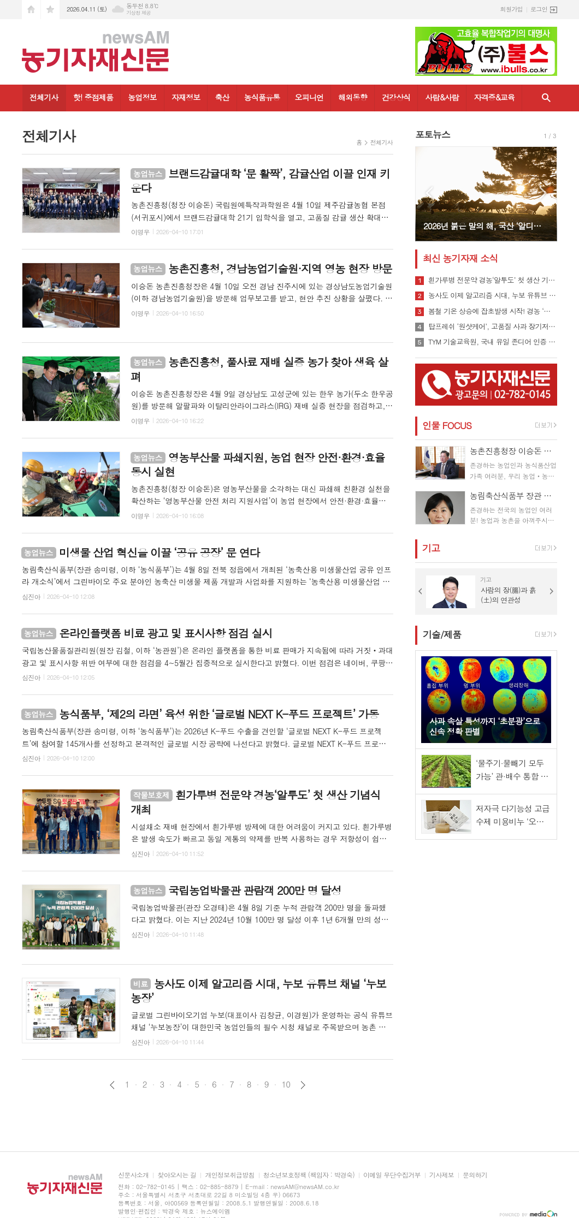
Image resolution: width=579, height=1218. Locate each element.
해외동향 (352, 97)
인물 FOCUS (446, 425)
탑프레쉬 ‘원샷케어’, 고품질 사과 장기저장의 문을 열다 (492, 326)
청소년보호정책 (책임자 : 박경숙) (309, 1175)
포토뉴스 (432, 134)
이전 (112, 1085)
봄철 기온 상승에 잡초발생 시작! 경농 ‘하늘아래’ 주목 (492, 311)
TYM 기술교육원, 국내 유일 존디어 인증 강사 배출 (492, 342)
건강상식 (396, 97)
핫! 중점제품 (93, 97)
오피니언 (309, 97)
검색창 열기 (546, 98)
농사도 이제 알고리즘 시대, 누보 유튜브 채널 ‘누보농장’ (492, 295)
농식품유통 (262, 97)
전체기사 (43, 97)
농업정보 (142, 97)
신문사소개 (133, 1175)
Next (543, 193)
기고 (431, 548)
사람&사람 (442, 97)
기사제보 (441, 1175)
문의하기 (475, 1175)
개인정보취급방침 (229, 1175)
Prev (429, 193)
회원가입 (511, 9)
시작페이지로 (31, 9)
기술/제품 (442, 634)
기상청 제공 (138, 12)
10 (286, 1084)
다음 (303, 1085)
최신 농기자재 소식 (460, 258)
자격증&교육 (494, 97)
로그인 (538, 9)
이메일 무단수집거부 (392, 1175)
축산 (222, 97)
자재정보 (186, 97)
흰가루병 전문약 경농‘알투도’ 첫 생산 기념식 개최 (492, 280)
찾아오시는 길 (176, 1175)
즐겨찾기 (50, 9)
